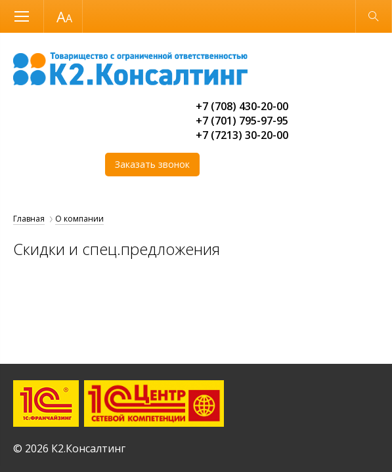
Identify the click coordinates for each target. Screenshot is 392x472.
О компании (79, 218)
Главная (29, 218)
